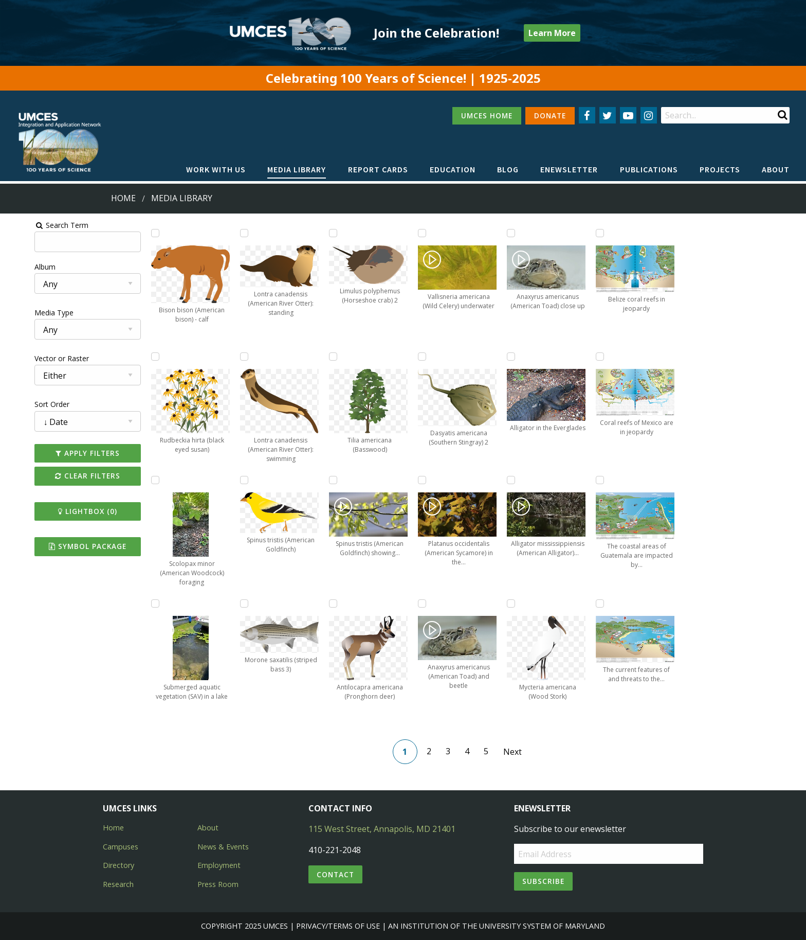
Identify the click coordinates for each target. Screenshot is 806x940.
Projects (720, 169)
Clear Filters (63, 476)
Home (123, 198)
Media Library (296, 169)
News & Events (223, 847)
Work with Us (216, 169)
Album (17, 267)
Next (516, 751)
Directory (118, 865)
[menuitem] (216, 170)
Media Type (26, 312)
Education (452, 169)
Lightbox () (63, 511)
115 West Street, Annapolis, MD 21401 (381, 829)
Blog (508, 169)
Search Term (34, 225)
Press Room (218, 884)
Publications (649, 169)
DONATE (550, 115)
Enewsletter (569, 169)
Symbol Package (63, 546)
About (776, 169)
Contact (335, 874)
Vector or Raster (34, 358)
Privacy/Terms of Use (338, 926)
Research (118, 884)
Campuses (120, 847)
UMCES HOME (486, 115)
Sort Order (24, 404)
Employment (219, 865)
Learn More (552, 33)
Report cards (378, 169)
